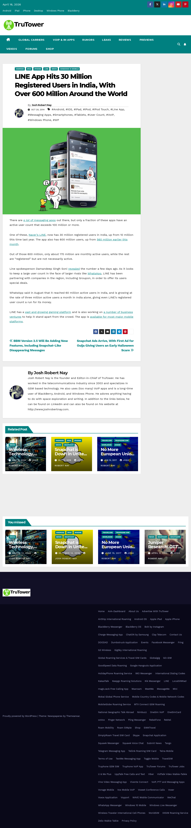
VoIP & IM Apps (63, 39)
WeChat (171, 797)
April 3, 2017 (159, 553)
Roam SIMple (124, 727)
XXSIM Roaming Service (175, 813)
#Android (58, 109)
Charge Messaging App (110, 634)
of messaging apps (39, 220)
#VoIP (110, 114)
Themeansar (73, 716)
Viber (151, 774)
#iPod (87, 109)
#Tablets (80, 114)
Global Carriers (31, 39)
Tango (168, 743)
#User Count (96, 114)
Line (46, 69)
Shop (49, 48)
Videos (11, 48)
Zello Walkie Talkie (108, 820)
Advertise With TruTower (155, 611)
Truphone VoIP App (132, 766)
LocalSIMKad (179, 681)
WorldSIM (106, 445)
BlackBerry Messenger (110, 626)
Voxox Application (108, 797)
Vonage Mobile (106, 790)
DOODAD (103, 642)
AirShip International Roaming (114, 619)
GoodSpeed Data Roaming (112, 665)
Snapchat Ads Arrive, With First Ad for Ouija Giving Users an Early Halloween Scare (105, 345)
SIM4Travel (150, 727)
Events (144, 642)
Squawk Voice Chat (133, 743)
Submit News (154, 743)
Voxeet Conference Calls (151, 790)
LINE (166, 681)
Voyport (125, 797)
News (54, 69)
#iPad (77, 109)
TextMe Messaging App (128, 758)
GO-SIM (167, 658)
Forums (31, 48)
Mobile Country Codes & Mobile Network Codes (158, 696)
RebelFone (155, 720)
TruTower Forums (155, 766)
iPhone (26, 10)
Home (101, 611)
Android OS (140, 619)
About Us (133, 611)
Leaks (106, 39)
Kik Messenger (153, 681)
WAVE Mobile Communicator (148, 797)
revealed (74, 268)
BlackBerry (74, 10)
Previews (146, 39)
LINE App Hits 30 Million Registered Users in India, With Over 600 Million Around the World (71, 85)
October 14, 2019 (70, 553)
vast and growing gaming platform (48, 312)
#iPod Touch (100, 109)
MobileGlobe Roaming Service (114, 704)
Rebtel (167, 720)
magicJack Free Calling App (113, 689)
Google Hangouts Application (146, 665)
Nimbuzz (142, 712)
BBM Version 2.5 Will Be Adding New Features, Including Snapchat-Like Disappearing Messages (39, 345)
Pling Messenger (137, 720)
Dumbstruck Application (124, 642)
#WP (56, 120)
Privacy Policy (129, 820)
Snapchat (69, 445)
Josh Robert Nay (42, 105)
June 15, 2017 (113, 553)
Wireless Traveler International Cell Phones (121, 813)
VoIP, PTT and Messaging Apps (167, 782)
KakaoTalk (103, 681)
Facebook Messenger (163, 642)
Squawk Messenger (108, 743)
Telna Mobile (166, 751)
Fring (180, 642)
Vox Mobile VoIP (126, 790)
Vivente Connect (139, 782)
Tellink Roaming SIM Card (142, 751)
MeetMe (149, 689)
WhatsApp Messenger (110, 805)
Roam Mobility (106, 727)
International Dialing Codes (170, 673)
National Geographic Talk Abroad (116, 712)
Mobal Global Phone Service (113, 696)
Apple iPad (156, 619)
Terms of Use (105, 758)
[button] (178, 44)
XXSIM (117, 445)
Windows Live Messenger (163, 805)
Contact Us (176, 634)
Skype (136, 735)
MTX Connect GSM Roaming (149, 704)
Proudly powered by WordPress (20, 716)
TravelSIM (107, 440)
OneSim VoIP (157, 712)
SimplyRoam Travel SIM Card (114, 735)
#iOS (69, 109)
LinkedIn (57, 404)
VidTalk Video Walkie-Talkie (172, 774)
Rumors (88, 39)
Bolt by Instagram (154, 626)
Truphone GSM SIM (108, 766)
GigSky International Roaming (130, 650)
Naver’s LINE (37, 234)
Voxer (171, 790)
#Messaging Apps (39, 114)
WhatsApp (94, 273)
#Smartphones (63, 114)
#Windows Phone (39, 120)
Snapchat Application (154, 735)
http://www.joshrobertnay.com (48, 409)
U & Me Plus (104, 774)
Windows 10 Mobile (69, 69)
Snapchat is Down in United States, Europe (70, 454)
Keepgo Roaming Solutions (127, 681)
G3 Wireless (104, 650)
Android (7, 10)
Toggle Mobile (151, 758)
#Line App (117, 109)
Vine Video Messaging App (112, 782)
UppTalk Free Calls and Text (130, 774)
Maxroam (137, 689)
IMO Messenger (143, 673)
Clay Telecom (159, 634)
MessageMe (163, 689)
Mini (175, 689)
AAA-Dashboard (116, 611)
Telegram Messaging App (111, 751)
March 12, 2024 (22, 553)
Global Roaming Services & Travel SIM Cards (122, 658)
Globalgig (155, 658)
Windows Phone (55, 10)
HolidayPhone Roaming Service (115, 673)
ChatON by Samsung (137, 634)
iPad (17, 10)
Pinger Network (116, 720)
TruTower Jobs (176, 766)
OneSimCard (174, 712)
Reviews (125, 39)
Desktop (38, 10)
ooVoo (101, 720)
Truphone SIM (121, 440)
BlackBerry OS (133, 626)
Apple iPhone (172, 619)
